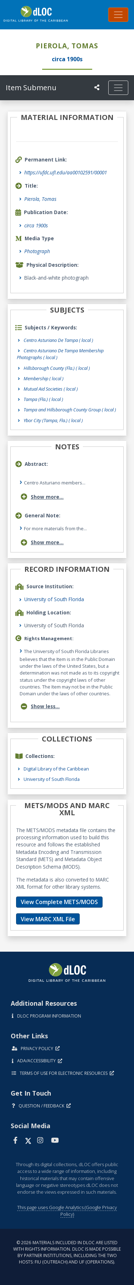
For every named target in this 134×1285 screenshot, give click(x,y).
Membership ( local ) (44, 378)
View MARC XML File (48, 919)
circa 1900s (36, 225)
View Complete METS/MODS (59, 902)
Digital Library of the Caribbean (56, 768)
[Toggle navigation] (118, 15)
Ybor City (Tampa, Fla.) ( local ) (53, 420)
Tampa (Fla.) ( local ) (43, 399)
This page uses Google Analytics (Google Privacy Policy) (67, 1210)
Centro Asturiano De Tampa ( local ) (58, 340)
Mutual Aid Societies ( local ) (51, 389)
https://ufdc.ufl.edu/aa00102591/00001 (65, 172)
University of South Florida (54, 599)
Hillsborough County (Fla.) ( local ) (57, 368)
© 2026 (67, 1252)
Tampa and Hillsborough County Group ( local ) (70, 409)
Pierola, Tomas (40, 198)
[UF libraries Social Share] (96, 87)
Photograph (37, 251)
